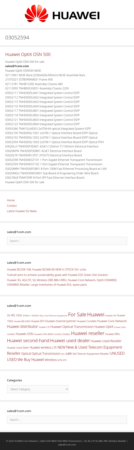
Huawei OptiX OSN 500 (28, 54)
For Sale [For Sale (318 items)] (77, 314)
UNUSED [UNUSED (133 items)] (117, 353)
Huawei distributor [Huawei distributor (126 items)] (22, 326)
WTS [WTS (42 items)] (65, 360)
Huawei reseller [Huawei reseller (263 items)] (87, 333)
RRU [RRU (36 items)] (63, 354)
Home (11, 200)
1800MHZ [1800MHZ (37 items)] (35, 315)
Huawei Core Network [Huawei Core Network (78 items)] (112, 321)
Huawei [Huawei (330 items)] (95, 314)
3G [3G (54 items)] (8, 315)
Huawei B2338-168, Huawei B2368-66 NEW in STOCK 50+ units (46, 269)
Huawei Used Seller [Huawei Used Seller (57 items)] (18, 347)
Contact (12, 206)
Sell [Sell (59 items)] (74, 353)
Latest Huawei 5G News (22, 211)
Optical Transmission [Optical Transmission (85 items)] (46, 353)
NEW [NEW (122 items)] (62, 347)
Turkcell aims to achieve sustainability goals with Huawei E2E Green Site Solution (57, 275)
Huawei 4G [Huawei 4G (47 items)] (110, 315)
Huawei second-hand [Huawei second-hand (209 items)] (28, 340)
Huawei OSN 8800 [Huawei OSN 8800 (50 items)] (43, 334)
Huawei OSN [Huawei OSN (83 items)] (24, 334)
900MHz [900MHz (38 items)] (26, 315)
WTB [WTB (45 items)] (59, 360)
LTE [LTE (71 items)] (54, 347)
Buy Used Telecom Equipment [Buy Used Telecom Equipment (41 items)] (53, 315)
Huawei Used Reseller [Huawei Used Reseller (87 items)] (106, 341)
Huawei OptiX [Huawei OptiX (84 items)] (103, 327)
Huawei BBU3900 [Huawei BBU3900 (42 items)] (22, 321)
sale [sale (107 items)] (69, 353)
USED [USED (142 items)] (12, 359)
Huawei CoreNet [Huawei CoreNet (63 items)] (87, 321)
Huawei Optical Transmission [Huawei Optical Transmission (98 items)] (72, 326)
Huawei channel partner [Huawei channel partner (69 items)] (60, 321)
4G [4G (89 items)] (13, 315)
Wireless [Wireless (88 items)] (51, 360)
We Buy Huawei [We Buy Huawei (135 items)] (31, 359)
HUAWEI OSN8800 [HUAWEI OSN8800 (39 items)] (62, 334)
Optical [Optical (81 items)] (26, 353)
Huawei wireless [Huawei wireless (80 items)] (41, 347)
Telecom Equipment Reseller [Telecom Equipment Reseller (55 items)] (93, 353)
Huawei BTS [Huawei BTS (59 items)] (37, 321)
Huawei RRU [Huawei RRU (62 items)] (112, 334)
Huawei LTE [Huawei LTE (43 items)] (44, 327)
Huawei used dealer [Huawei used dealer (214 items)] (70, 340)
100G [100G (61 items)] (19, 315)
